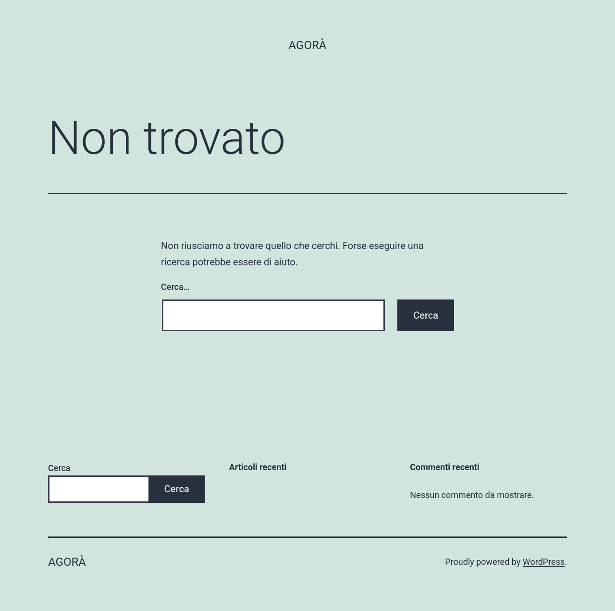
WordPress (544, 562)
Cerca (59, 468)
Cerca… (175, 287)
